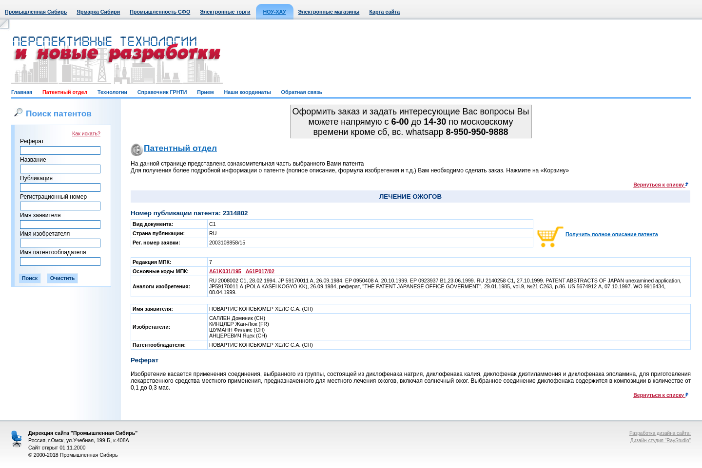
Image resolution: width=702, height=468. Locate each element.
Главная (21, 92)
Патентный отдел (64, 92)
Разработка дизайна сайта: (660, 433)
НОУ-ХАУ (274, 12)
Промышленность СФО (160, 12)
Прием (205, 92)
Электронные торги (225, 12)
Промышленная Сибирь (36, 12)
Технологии (112, 92)
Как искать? (86, 133)
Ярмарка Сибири (98, 12)
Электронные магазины (329, 12)
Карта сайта (384, 12)
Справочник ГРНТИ (162, 92)
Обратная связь (301, 92)
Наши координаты (247, 92)
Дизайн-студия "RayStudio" (660, 440)
